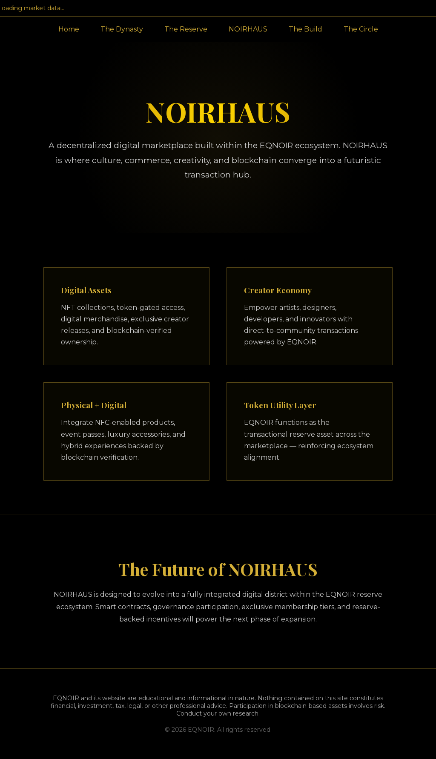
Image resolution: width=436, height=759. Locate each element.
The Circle (361, 29)
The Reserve (185, 29)
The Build (305, 29)
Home (68, 29)
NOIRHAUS (248, 29)
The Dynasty (121, 29)
